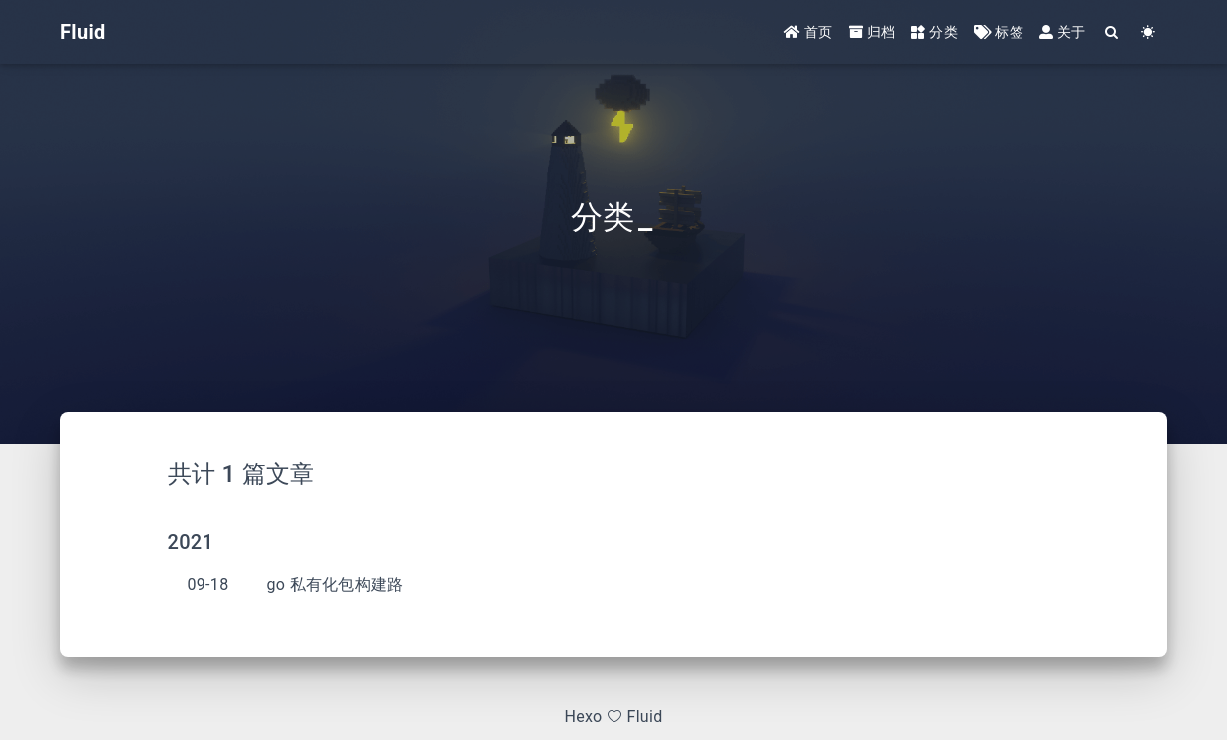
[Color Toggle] (1148, 32)
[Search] (1112, 32)
